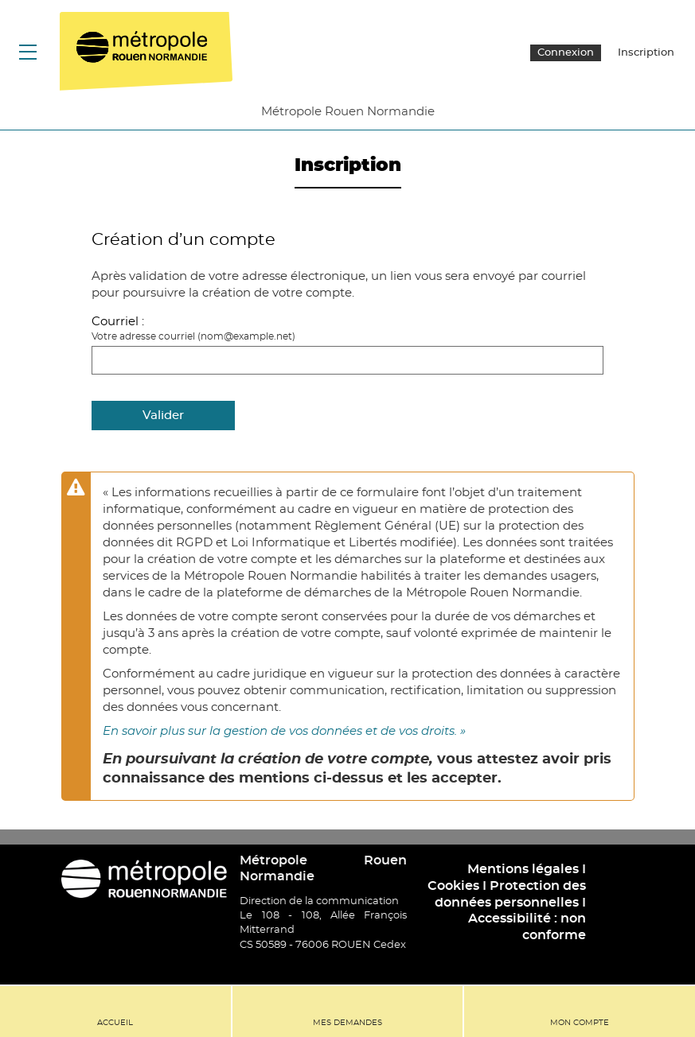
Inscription (646, 53)
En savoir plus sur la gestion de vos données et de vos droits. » (284, 731)
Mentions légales (523, 869)
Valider (163, 415)
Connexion (565, 53)
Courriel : (118, 322)
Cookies (453, 886)
